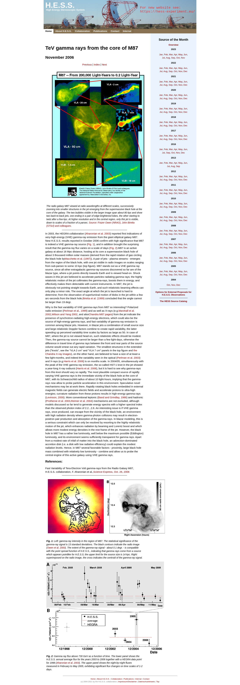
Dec (185, 71)
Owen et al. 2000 (56, 547)
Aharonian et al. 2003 (98, 233)
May (180, 54)
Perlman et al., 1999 (75, 310)
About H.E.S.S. (63, 31)
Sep (173, 57)
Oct (178, 57)
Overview (173, 45)
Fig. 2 (113, 248)
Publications (100, 31)
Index (97, 64)
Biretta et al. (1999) (93, 298)
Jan (161, 54)
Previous (87, 64)
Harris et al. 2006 (73, 361)
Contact (115, 31)
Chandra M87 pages (100, 314)
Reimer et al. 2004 (81, 400)
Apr (175, 54)
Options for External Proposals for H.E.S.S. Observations (173, 293)
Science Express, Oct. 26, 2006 (111, 471)
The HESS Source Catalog (173, 301)
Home (48, 31)
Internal (127, 31)
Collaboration (82, 31)
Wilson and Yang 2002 (64, 314)
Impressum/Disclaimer (127, 682)
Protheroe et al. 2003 (58, 400)
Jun (185, 54)
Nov (183, 57)
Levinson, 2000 (55, 397)
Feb (166, 54)
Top (157, 682)
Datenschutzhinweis (146, 682)
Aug (168, 57)
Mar (171, 54)
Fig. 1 (91, 244)
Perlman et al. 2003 (128, 357)
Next (104, 64)
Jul (163, 57)
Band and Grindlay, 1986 (112, 397)
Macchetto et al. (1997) (78, 258)
